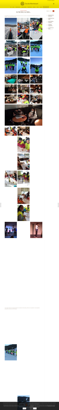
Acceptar (24, 408)
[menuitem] (11, 7)
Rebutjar (35, 408)
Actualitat (22, 10)
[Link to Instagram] (53, 3)
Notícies (25, 10)
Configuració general (29, 408)
